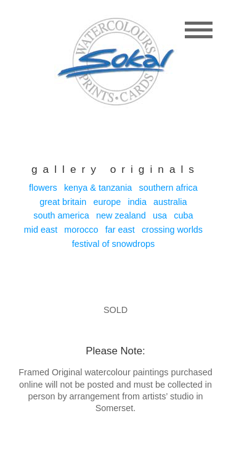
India (137, 202)
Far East (120, 230)
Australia (170, 202)
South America (61, 215)
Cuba (183, 215)
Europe (107, 202)
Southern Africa (168, 188)
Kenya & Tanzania (98, 188)
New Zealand (121, 215)
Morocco (81, 230)
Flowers (43, 188)
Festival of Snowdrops (113, 244)
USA (160, 215)
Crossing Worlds (172, 230)
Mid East (40, 230)
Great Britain (62, 202)
